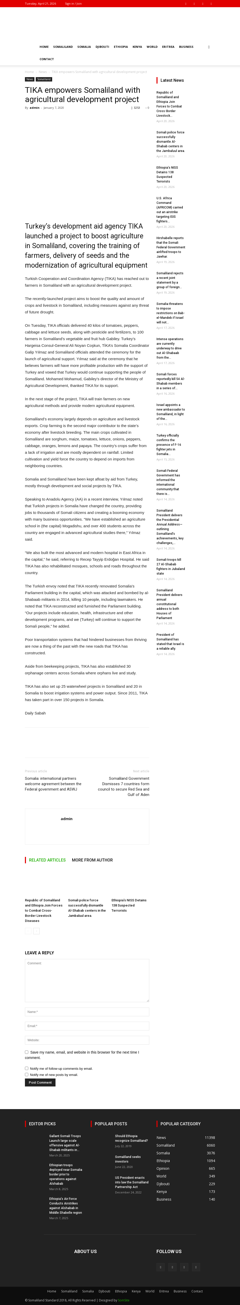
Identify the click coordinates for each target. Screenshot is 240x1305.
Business (186, 47)
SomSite (124, 1300)
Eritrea (168, 47)
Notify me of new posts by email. (54, 1075)
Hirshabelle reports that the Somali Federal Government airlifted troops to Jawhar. (170, 247)
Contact (47, 59)
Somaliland (63, 47)
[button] (209, 46)
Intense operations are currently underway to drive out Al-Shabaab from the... (169, 348)
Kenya (137, 47)
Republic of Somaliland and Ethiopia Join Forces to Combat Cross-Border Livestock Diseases (43, 910)
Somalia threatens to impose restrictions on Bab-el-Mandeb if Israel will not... (170, 313)
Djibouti (102, 47)
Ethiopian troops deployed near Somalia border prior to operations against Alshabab (65, 1174)
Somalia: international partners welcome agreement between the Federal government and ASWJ (53, 784)
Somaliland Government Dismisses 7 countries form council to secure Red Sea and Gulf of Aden (123, 786)
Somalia (84, 47)
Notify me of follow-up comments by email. (61, 1069)
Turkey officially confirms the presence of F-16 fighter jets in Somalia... (168, 445)
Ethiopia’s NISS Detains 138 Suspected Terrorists (129, 905)
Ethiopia (121, 47)
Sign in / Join (73, 3)
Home (44, 47)
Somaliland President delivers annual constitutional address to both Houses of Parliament (169, 604)
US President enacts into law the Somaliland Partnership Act (132, 1182)
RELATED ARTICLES (47, 860)
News (43, 72)
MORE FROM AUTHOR (92, 860)
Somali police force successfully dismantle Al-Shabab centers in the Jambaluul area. (170, 142)
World (152, 47)
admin (35, 108)
